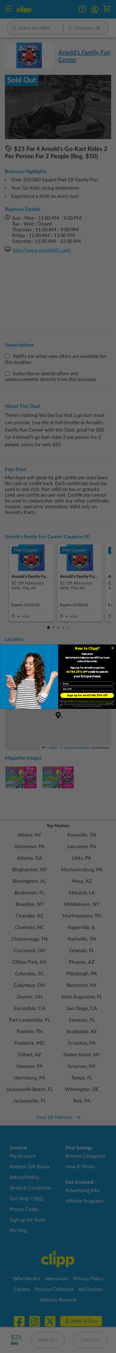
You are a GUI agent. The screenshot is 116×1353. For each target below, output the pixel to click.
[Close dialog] (112, 647)
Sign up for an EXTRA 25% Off (87, 695)
